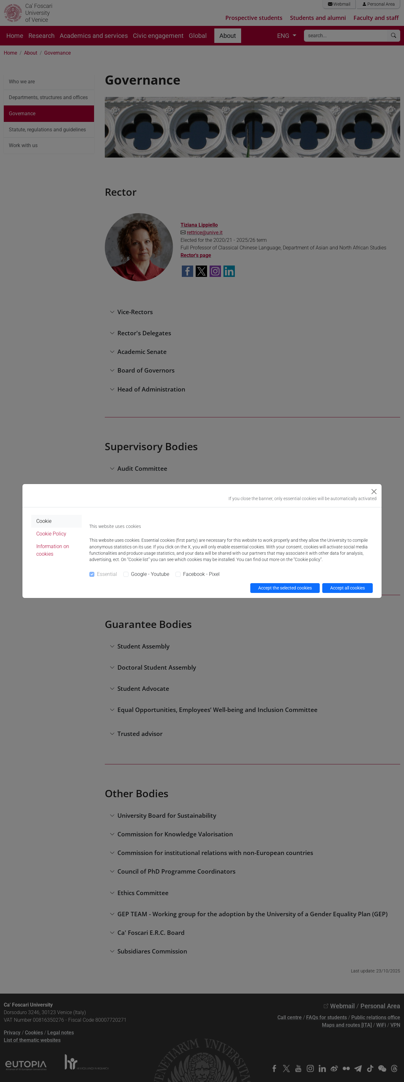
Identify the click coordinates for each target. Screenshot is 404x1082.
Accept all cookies (347, 587)
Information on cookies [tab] (52, 550)
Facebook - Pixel (201, 574)
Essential (107, 574)
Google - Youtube (150, 574)
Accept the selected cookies (285, 587)
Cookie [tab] (43, 521)
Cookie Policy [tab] (51, 534)
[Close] (374, 492)
